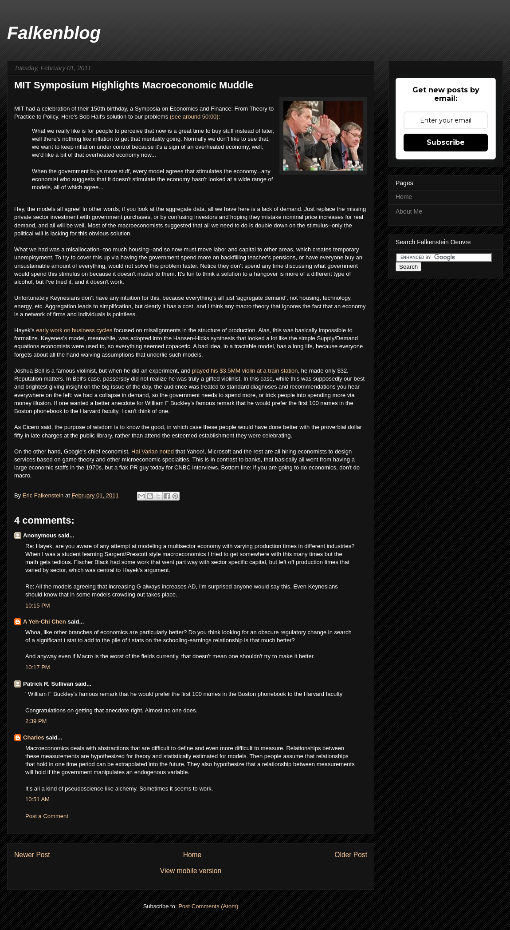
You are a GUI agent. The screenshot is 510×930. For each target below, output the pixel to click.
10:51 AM (37, 799)
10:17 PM (37, 667)
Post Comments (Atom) (208, 906)
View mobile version (190, 870)
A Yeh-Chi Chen (44, 621)
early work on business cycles (74, 330)
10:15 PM (37, 605)
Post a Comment (46, 816)
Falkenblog (54, 33)
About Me (409, 211)
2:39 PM (36, 721)
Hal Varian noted (152, 451)
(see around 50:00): (195, 116)
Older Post (350, 854)
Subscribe (446, 142)
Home (192, 854)
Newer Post (32, 854)
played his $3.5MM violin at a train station (245, 370)
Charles (33, 737)
